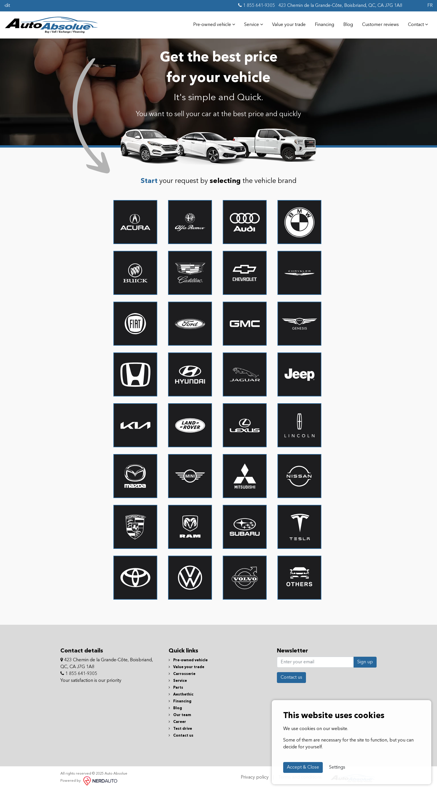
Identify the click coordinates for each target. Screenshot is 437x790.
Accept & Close (303, 767)
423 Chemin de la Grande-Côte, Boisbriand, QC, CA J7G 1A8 (339, 5)
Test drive (180, 729)
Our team (180, 715)
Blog (348, 25)
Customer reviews (380, 25)
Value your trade (289, 25)
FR (430, 5)
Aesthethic (181, 694)
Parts (176, 688)
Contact (418, 24)
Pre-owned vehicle (214, 24)
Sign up (365, 662)
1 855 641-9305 (256, 5)
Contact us (181, 735)
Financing (324, 25)
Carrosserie (182, 674)
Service (253, 24)
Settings (337, 767)
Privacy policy (255, 777)
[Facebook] (405, 5)
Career (177, 722)
